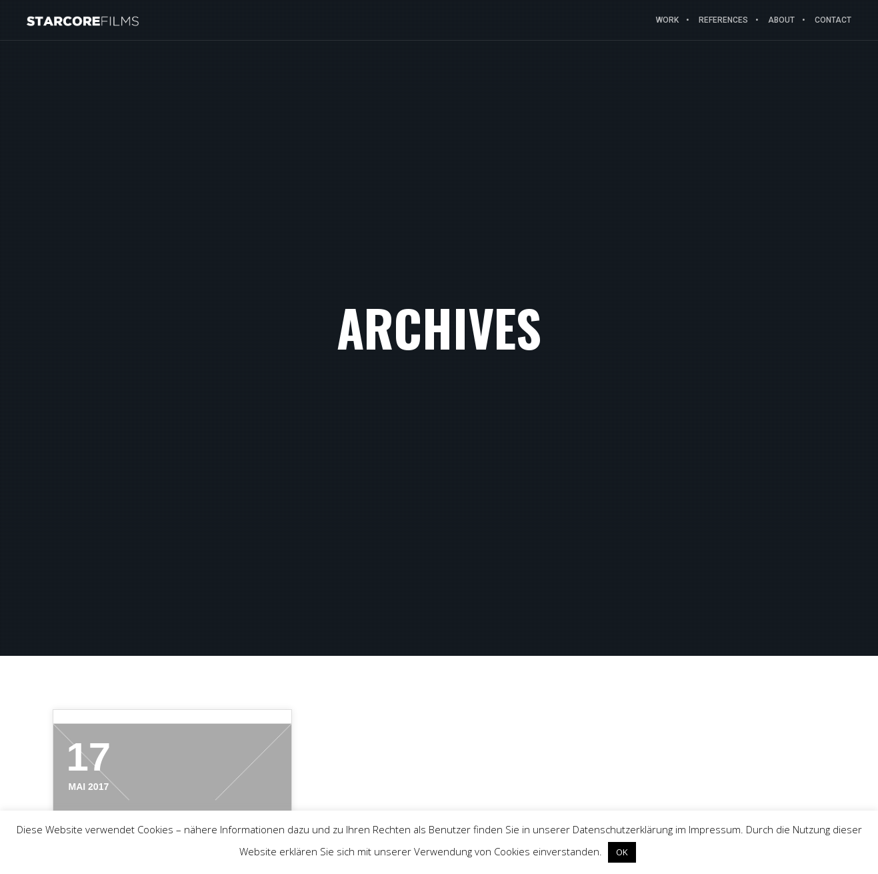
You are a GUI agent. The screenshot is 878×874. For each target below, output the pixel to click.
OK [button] (622, 852)
